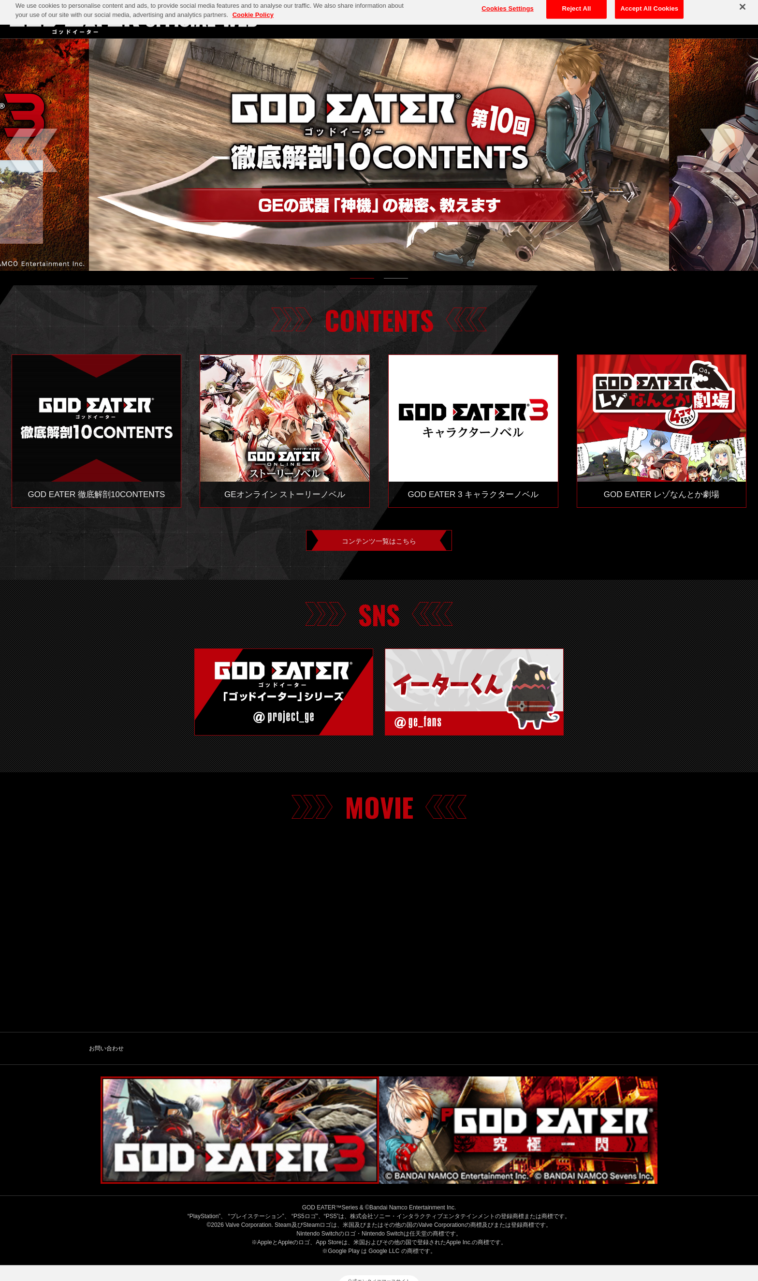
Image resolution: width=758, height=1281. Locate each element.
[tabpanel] (379, 155)
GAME (679, 19)
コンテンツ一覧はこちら (379, 542)
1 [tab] (362, 280)
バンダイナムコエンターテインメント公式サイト (198, 1235)
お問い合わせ (106, 1052)
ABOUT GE (633, 19)
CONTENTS (725, 19)
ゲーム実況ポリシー (452, 1235)
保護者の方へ (514, 1235)
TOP (588, 19)
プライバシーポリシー (313, 1235)
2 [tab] (396, 280)
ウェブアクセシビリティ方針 (588, 1235)
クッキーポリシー (384, 1235)
